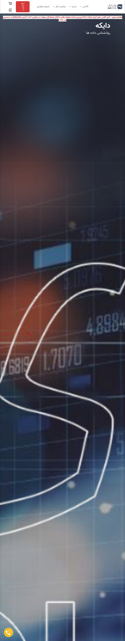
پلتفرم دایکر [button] (59, 6)
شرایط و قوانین (43, 6)
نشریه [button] (73, 6)
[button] (22, 6)
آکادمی (84, 6)
